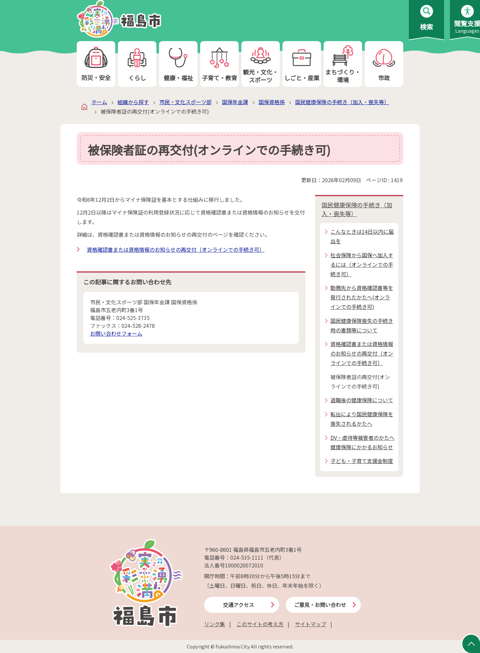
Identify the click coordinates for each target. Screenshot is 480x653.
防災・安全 (96, 64)
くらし (137, 64)
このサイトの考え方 (259, 624)
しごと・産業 (301, 64)
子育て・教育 (219, 64)
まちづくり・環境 (342, 64)
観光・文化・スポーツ (260, 64)
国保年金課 (235, 102)
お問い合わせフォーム (116, 333)
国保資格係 (272, 102)
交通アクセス (238, 605)
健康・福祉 (178, 64)
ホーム (99, 102)
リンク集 (214, 624)
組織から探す (133, 102)
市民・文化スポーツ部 (185, 102)
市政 (384, 64)
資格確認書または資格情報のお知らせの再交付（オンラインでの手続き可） (175, 249)
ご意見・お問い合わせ (320, 605)
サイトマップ (310, 624)
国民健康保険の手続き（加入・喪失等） (342, 102)
